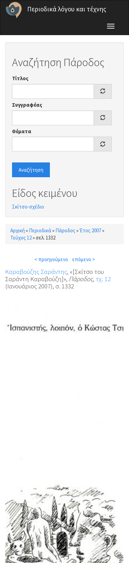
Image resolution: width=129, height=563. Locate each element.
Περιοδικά (40, 230)
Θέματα (21, 131)
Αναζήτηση (31, 170)
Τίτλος (20, 78)
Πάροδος (65, 230)
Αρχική (17, 230)
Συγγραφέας (27, 105)
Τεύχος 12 (21, 237)
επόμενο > (83, 259)
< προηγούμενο (51, 259)
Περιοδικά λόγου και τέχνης (66, 9)
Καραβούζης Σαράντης (36, 271)
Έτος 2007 (90, 230)
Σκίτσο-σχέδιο (28, 206)
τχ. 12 (103, 279)
